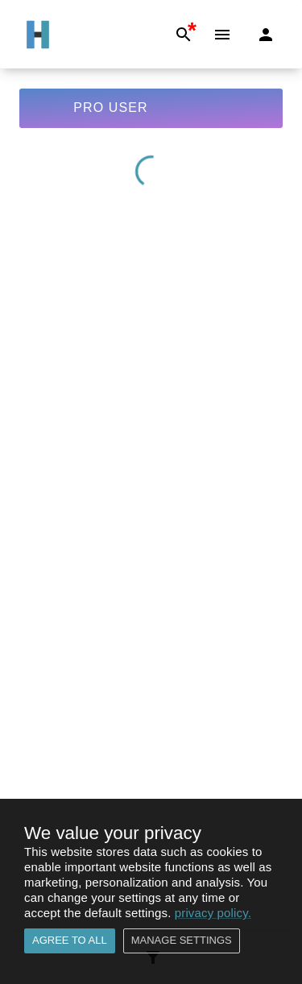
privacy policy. (213, 913)
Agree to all (69, 940)
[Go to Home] (38, 35)
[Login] (265, 34)
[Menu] (222, 34)
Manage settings (181, 941)
